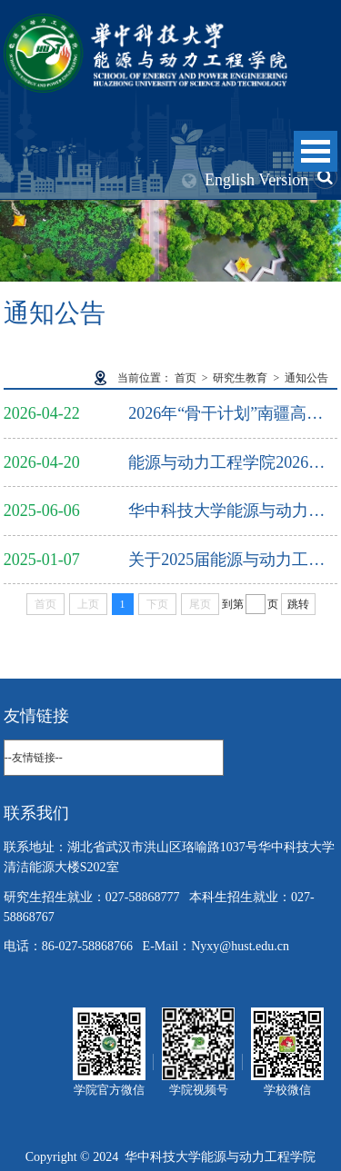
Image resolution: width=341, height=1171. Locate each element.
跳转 (298, 604)
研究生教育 (240, 378)
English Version (256, 180)
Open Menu (315, 151)
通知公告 (306, 378)
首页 (185, 378)
